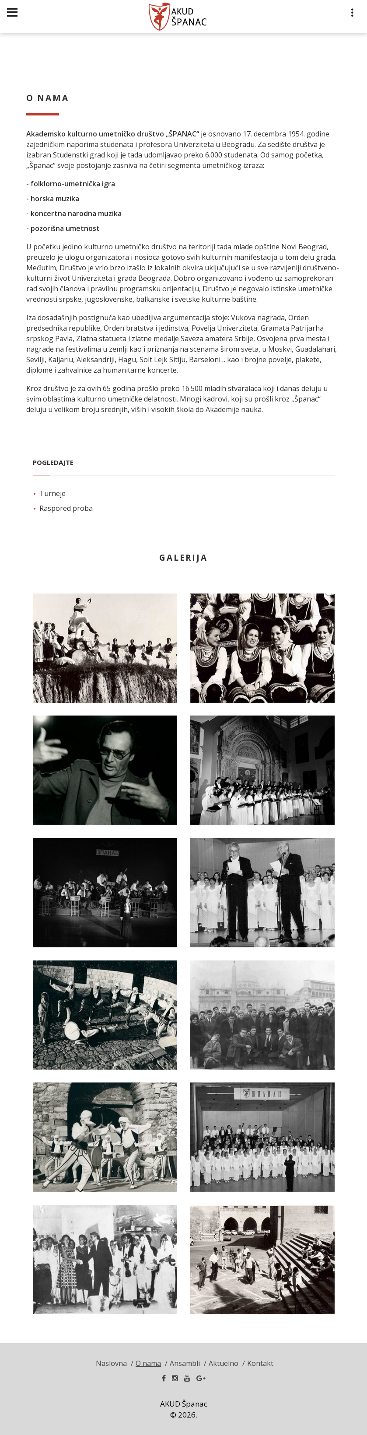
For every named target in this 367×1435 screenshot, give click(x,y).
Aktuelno (223, 1363)
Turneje (52, 493)
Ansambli (185, 1363)
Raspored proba (66, 508)
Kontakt (260, 1363)
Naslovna (111, 1363)
